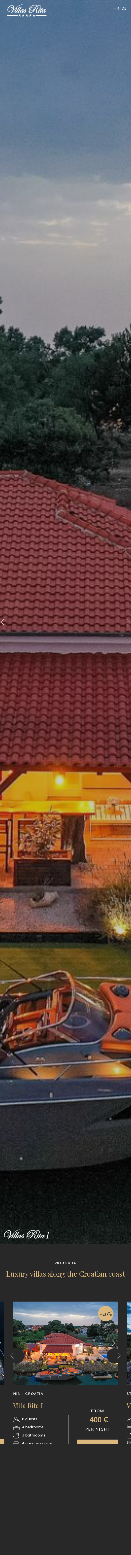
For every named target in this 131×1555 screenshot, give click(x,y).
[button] (6, 622)
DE (124, 8)
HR (116, 8)
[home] (27, 10)
